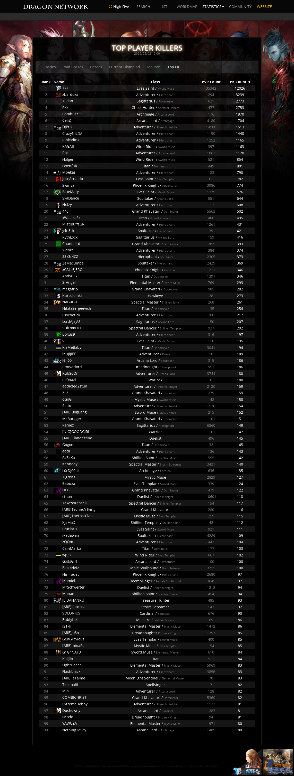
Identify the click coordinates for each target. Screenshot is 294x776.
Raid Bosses (73, 66)
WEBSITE (264, 6)
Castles (50, 66)
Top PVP (153, 66)
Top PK (173, 66)
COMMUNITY (240, 6)
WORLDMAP (187, 6)
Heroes (96, 66)
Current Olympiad (124, 66)
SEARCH (143, 6)
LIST (163, 6)
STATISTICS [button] (213, 6)
